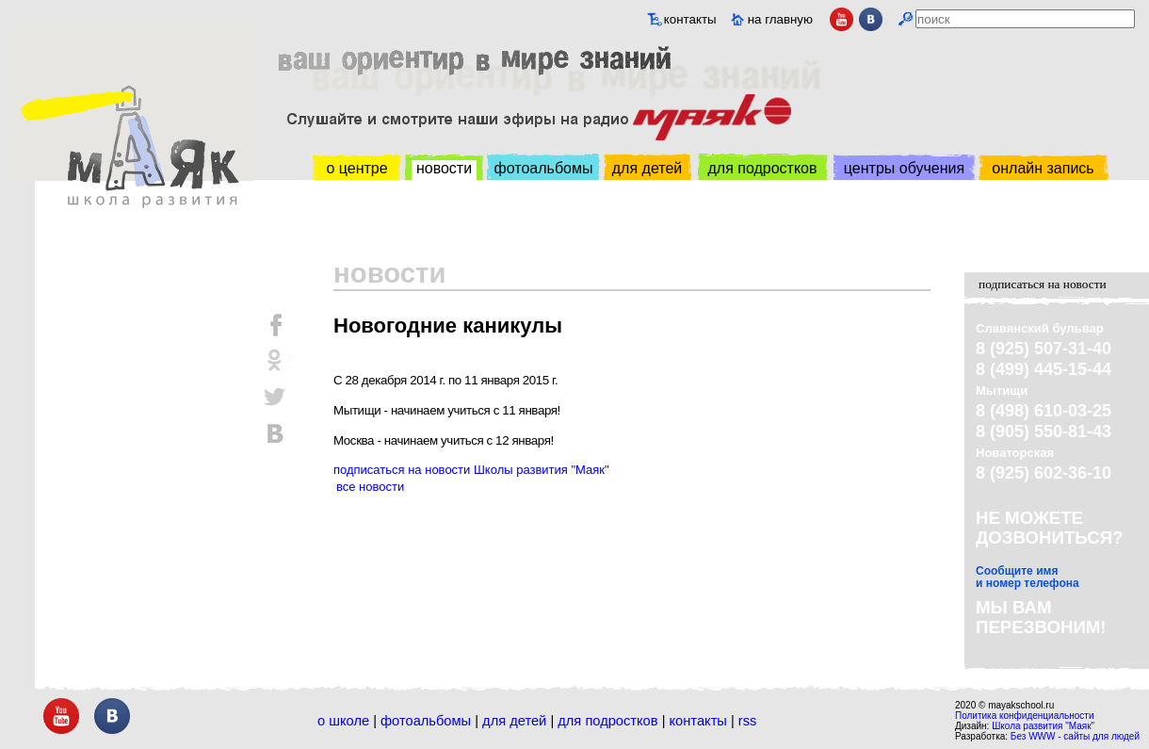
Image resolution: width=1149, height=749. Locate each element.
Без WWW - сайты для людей (1075, 736)
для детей (647, 168)
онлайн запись (1042, 168)
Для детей (514, 720)
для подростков (762, 168)
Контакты (698, 720)
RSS (747, 720)
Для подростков (607, 720)
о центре (356, 168)
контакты (690, 19)
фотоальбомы (543, 168)
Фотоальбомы (425, 720)
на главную (780, 19)
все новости (370, 487)
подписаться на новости (1043, 284)
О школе (343, 720)
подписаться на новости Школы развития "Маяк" (471, 470)
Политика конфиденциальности (1024, 715)
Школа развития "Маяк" (1043, 726)
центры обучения (904, 168)
